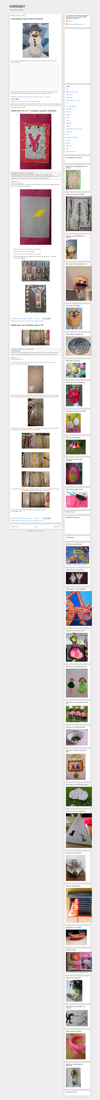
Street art (68, 146)
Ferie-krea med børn (71, 106)
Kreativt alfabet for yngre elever (74, 129)
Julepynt (68, 126)
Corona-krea (18, 101)
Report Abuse (70, 512)
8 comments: (47, 96)
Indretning (68, 123)
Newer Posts (15, 526)
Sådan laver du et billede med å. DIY (27, 325)
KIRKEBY (17, 6)
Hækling (68, 114)
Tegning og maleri (35, 101)
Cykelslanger (69, 97)
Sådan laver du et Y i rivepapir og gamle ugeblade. (34, 111)
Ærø (67, 89)
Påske (67, 134)
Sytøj (67, 149)
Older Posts (56, 526)
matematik (69, 131)
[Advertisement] (77, 56)
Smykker (68, 140)
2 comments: (36, 318)
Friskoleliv (68, 111)
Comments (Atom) (39, 531)
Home (36, 526)
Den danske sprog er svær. (73, 100)
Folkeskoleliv (27, 101)
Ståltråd (68, 143)
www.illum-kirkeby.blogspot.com (76, 24)
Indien (67, 120)
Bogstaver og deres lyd (21, 321)
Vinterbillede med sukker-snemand (27, 19)
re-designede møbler (71, 137)
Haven (67, 117)
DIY (23, 101)
